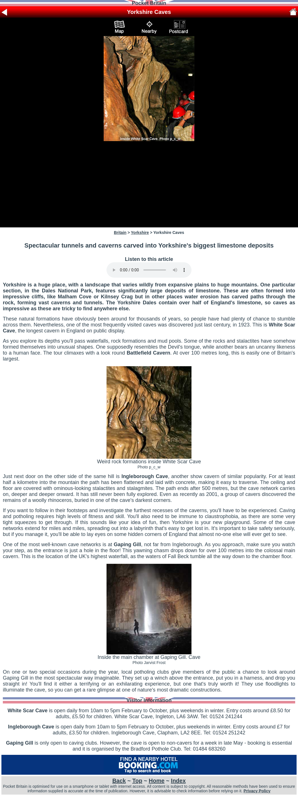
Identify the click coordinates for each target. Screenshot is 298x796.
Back (119, 781)
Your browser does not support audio (149, 270)
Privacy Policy (257, 791)
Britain (120, 232)
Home (157, 781)
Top (137, 781)
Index (178, 781)
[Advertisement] (149, 184)
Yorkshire (140, 232)
